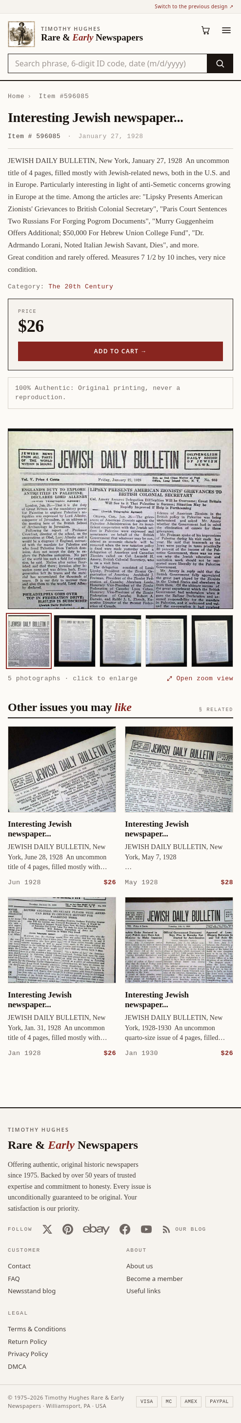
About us (139, 1265)
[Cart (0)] (206, 30)
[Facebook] (125, 1228)
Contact (19, 1265)
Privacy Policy (28, 1353)
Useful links (143, 1290)
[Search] (220, 63)
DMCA (17, 1366)
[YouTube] (146, 1228)
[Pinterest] (67, 1228)
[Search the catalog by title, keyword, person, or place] (107, 63)
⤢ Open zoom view (200, 678)
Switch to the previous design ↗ (194, 6)
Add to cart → (120, 351)
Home (16, 96)
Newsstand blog (32, 1290)
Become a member (154, 1278)
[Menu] (226, 30)
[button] (120, 518)
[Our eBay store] (96, 1228)
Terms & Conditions (37, 1328)
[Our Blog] (184, 1229)
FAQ (14, 1278)
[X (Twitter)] (47, 1228)
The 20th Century (80, 286)
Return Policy (27, 1341)
